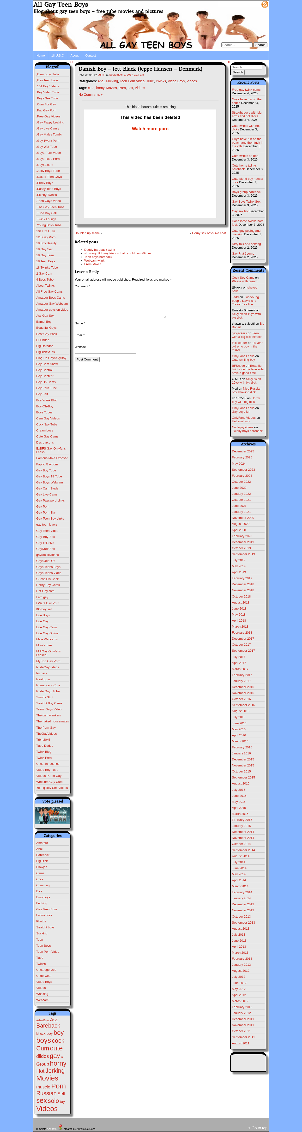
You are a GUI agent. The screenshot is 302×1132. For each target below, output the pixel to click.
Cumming (43, 885)
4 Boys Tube (45, 279)
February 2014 (242, 892)
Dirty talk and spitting (246, 244)
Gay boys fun (241, 411)
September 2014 (243, 850)
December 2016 (243, 687)
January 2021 (241, 512)
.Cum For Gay (46, 104)
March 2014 (240, 886)
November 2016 (243, 693)
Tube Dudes (44, 745)
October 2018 (241, 596)
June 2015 (239, 796)
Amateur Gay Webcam (52, 303)
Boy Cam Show (47, 364)
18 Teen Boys (45, 261)
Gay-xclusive (45, 543)
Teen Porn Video (47, 951)
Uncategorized (46, 969)
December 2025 (243, 451)
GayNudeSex (45, 549)
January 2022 (241, 493)
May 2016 (239, 729)
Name (80, 329)
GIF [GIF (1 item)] (63, 1056)
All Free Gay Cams (49, 291)
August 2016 (240, 711)
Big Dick (42, 861)
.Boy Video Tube (47, 92)
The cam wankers (48, 715)
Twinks (41, 963)
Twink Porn (44, 757)
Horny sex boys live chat (209, 233)
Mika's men (44, 645)
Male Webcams (47, 639)
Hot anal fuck (241, 421)
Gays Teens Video (48, 573)
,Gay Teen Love (47, 80)
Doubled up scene (87, 233)
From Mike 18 (93, 264)
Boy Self (42, 394)
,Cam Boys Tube (47, 74)
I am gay (42, 597)
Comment (82, 286)
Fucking (41, 903)
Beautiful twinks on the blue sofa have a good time (248, 369)
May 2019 (239, 566)
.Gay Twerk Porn (48, 140)
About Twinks (45, 285)
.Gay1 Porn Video (48, 152)
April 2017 (239, 663)
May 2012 (239, 989)
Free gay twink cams (246, 89)
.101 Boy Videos (47, 86)
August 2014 (240, 856)
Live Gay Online (47, 633)
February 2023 (242, 475)
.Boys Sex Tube (47, 98)
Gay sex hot (240, 211)
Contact (90, 55)
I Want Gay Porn (47, 603)
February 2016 (242, 747)
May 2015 (239, 802)
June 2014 (239, 868)
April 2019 (239, 572)
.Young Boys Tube (48, 225)
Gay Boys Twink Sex (246, 201)
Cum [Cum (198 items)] (42, 1048)
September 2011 (243, 1037)
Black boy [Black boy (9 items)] (44, 1033)
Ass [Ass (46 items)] (54, 1019)
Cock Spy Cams (243, 277)
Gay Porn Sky (45, 512)
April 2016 (239, 735)
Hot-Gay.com (45, 591)
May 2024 (239, 463)
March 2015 (240, 814)
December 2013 (243, 904)
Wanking (42, 994)
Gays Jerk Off (45, 561)
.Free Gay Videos (48, 116)
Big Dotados (44, 346)
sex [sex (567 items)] (41, 1100)
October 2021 (241, 500)
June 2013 (239, 940)
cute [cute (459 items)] (56, 1048)
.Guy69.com (44, 165)
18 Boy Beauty (46, 243)
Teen (39, 939)
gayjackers (239, 333)
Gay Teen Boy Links (50, 518)
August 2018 (240, 602)
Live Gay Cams (47, 627)
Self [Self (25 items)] (61, 1093)
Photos (41, 921)
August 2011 (240, 1043)
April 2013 (239, 946)
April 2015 (239, 808)
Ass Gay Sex (45, 315)
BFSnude (42, 340)
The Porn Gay (46, 727)
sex (130, 88)
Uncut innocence (48, 763)
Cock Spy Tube (46, 424)
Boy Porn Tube (46, 388)
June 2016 (239, 723)
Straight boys (45, 927)
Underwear (44, 976)
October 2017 (241, 644)
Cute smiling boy (243, 359)
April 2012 (239, 995)
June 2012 (239, 983)
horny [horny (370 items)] (58, 1063)
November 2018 (243, 590)
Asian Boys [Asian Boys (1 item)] (42, 1020)
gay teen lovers (46, 524)
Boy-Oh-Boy (44, 406)
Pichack (41, 673)
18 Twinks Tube (47, 267)
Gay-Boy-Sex (45, 537)
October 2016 (241, 699)
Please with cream (244, 281)
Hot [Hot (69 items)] (40, 1071)
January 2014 (241, 898)
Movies (111, 88)
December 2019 (243, 542)
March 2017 (240, 669)
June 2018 (239, 608)
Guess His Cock (47, 579)
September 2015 (243, 777)
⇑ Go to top (257, 1128)
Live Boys (43, 615)
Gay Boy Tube (46, 470)
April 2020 (239, 530)
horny (100, 88)
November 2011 (243, 1025)
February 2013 (242, 958)
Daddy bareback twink (99, 249)
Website (80, 352)
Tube (39, 957)
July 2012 (238, 976)
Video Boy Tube (47, 770)
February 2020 (242, 536)
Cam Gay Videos (48, 418)
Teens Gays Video (48, 709)
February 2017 (242, 675)
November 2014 (243, 838)
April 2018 (239, 620)
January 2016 (241, 753)
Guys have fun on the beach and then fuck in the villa (247, 142)
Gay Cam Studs (47, 488)
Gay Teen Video (47, 531)
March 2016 (240, 741)
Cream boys (44, 430)
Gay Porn (42, 506)
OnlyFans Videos (244, 417)
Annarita (51, 1128)
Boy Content (45, 376)
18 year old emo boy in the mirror (247, 346)
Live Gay (42, 621)
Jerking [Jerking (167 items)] (55, 1070)
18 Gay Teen (45, 255)
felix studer (239, 343)
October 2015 (241, 771)
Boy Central (44, 370)
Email (80, 341)
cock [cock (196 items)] (58, 1040)
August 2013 (240, 928)
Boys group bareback (246, 192)
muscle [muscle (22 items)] (43, 1086)
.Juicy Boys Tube (48, 171)
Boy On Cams (46, 382)
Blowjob (41, 867)
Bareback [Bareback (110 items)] (48, 1026)
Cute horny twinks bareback (244, 167)
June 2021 (239, 506)
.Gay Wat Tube (46, 146)
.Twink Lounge (46, 219)
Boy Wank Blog (46, 400)
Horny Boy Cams (48, 585)
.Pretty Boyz (44, 183)
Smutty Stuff (44, 697)
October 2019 (241, 548)
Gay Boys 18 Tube (49, 476)
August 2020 (240, 524)
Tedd (235, 297)
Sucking (41, 933)
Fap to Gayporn (47, 464)
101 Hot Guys (45, 231)
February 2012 (242, 1007)
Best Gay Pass (46, 334)
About (74, 55)
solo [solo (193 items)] (53, 1100)
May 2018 (239, 614)
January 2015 (241, 826)
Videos (41, 988)
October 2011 (241, 1031)
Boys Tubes (44, 412)
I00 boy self (44, 609)
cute (91, 88)
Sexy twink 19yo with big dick (246, 380)
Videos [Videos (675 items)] (47, 1109)
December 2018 (243, 584)
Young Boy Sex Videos (52, 788)
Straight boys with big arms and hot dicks (247, 114)
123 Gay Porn (45, 237)
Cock (39, 879)
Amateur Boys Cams (50, 297)
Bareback (42, 855)
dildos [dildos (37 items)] (42, 1056)
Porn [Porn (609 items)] (58, 1086)
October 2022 (241, 481)
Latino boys (44, 915)
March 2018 (240, 626)
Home (40, 55)
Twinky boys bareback (247, 431)
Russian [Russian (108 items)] (46, 1093)
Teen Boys (43, 945)
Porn (122, 88)
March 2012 (240, 1001)
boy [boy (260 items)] (59, 1032)
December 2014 (243, 832)
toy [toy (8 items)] (62, 1102)
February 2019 (242, 578)
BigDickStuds (45, 352)
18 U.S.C (57, 55)
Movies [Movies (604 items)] (47, 1078)
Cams (40, 873)
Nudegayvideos (243, 427)
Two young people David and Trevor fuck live (245, 300)
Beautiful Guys (46, 327)
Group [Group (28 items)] (42, 1064)
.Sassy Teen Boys (48, 189)
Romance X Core (48, 685)
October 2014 (241, 844)
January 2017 (241, 681)
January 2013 (241, 964)
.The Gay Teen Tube (50, 207)
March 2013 (240, 952)
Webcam (42, 1000)
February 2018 (242, 632)
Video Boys (44, 982)
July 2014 (238, 862)
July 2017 (238, 657)
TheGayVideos (46, 733)
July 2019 (238, 560)
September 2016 (243, 705)
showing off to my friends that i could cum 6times (117, 253)
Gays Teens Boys (48, 567)
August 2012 (240, 970)
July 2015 (238, 789)
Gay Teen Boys (46, 909)
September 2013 (243, 922)
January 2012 (241, 1013)
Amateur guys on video (52, 309)
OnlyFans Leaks (243, 356)
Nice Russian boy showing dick (246, 390)
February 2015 (242, 820)
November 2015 (243, 765)
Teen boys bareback (98, 257)
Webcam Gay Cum (49, 782)
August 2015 (240, 783)
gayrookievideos (47, 555)
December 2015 (243, 759)
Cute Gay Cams (47, 436)
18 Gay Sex (44, 249)
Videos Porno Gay (48, 776)
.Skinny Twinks (46, 195)
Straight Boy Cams (49, 703)
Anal (39, 849)
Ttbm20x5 (43, 739)
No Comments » (91, 94)
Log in (253, 4)
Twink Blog (43, 751)
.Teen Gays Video (48, 201)
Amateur (42, 843)
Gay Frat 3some (243, 253)
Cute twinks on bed (245, 156)
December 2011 (243, 1019)
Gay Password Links (50, 500)
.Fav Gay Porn (46, 110)
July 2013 (238, 934)
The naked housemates (52, 721)
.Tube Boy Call (46, 213)
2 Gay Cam (44, 273)
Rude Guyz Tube (48, 691)
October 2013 (241, 916)
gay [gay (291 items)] (55, 1055)
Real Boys (43, 679)
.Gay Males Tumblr (49, 134)
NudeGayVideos (47, 667)
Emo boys (43, 897)
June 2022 (239, 487)
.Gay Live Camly (47, 128)
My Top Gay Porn (48, 661)
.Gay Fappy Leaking (50, 122)
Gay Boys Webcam (49, 482)
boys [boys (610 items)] (43, 1040)
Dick (39, 891)
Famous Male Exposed (52, 458)
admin (101, 74)
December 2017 (243, 638)
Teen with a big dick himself (247, 335)
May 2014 (239, 874)
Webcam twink (94, 260)
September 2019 (243, 554)
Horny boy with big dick (246, 400)
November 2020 (243, 518)
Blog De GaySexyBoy (51, 358)
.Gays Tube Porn (48, 159)
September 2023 (243, 469)
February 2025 (242, 457)
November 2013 (243, 910)
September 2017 (243, 650)
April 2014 (239, 880)
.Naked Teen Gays (49, 177)
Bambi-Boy (44, 321)
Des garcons (45, 442)
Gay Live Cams (47, 494)
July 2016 (238, 717)
